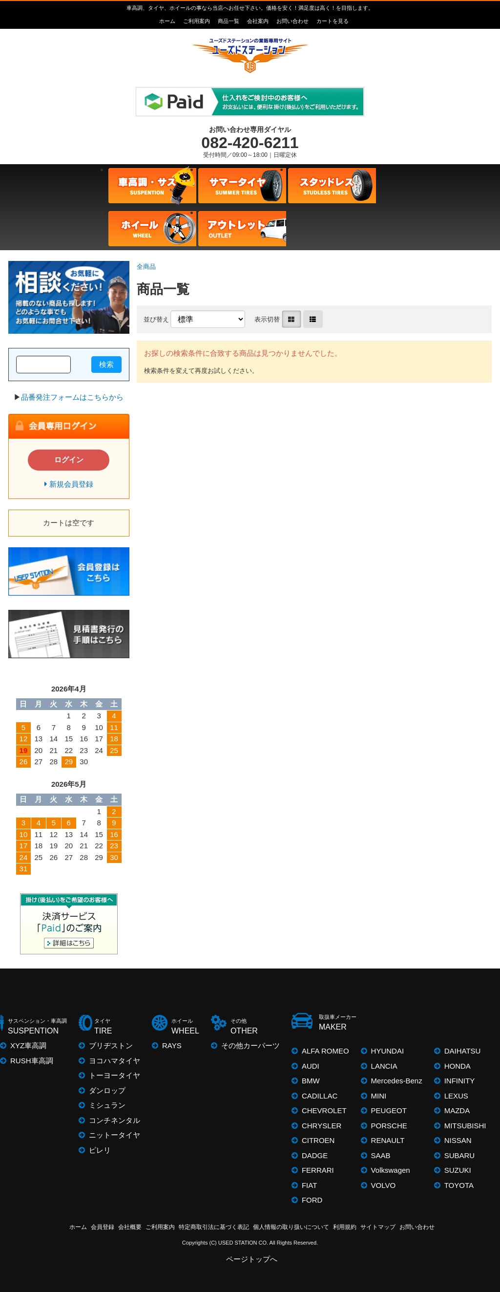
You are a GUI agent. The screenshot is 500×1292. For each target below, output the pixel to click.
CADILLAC (319, 1096)
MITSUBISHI (465, 1125)
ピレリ (100, 1150)
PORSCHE (389, 1125)
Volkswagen (390, 1170)
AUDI (310, 1066)
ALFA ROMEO (325, 1051)
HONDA (457, 1066)
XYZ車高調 (28, 1045)
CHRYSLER (321, 1125)
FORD (312, 1200)
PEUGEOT (389, 1110)
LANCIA (384, 1066)
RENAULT (388, 1140)
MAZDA (457, 1110)
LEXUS (456, 1096)
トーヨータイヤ (114, 1075)
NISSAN (458, 1140)
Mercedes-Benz (396, 1081)
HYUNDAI (387, 1051)
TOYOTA (459, 1185)
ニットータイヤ (114, 1135)
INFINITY (459, 1081)
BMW (311, 1081)
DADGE (315, 1155)
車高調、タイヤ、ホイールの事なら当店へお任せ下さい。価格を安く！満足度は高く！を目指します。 (250, 8)
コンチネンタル (114, 1120)
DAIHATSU (462, 1051)
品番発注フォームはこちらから (72, 397)
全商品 (146, 266)
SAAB (381, 1155)
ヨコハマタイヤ (114, 1060)
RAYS (172, 1045)
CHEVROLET (324, 1110)
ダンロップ (107, 1090)
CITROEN (318, 1140)
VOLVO (383, 1185)
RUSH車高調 (31, 1060)
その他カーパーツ (250, 1045)
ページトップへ (252, 1259)
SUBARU (459, 1155)
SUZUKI (457, 1170)
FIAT (309, 1185)
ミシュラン (107, 1105)
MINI (379, 1096)
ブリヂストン (111, 1045)
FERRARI (318, 1170)
